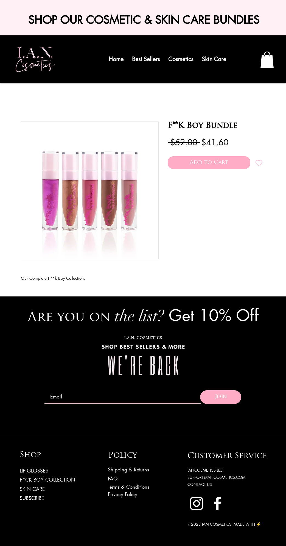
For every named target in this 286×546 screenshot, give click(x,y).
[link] (267, 60)
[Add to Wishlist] (259, 162)
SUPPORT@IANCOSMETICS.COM (216, 477)
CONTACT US (199, 484)
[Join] (220, 397)
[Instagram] (196, 503)
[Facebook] (217, 503)
